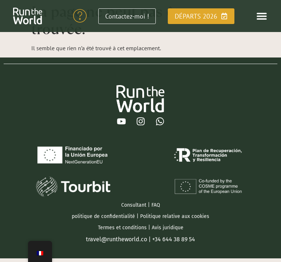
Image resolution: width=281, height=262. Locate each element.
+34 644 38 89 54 (173, 239)
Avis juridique (167, 228)
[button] (262, 16)
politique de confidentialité (103, 216)
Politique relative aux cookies (174, 216)
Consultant (133, 205)
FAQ (155, 205)
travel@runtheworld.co (116, 239)
